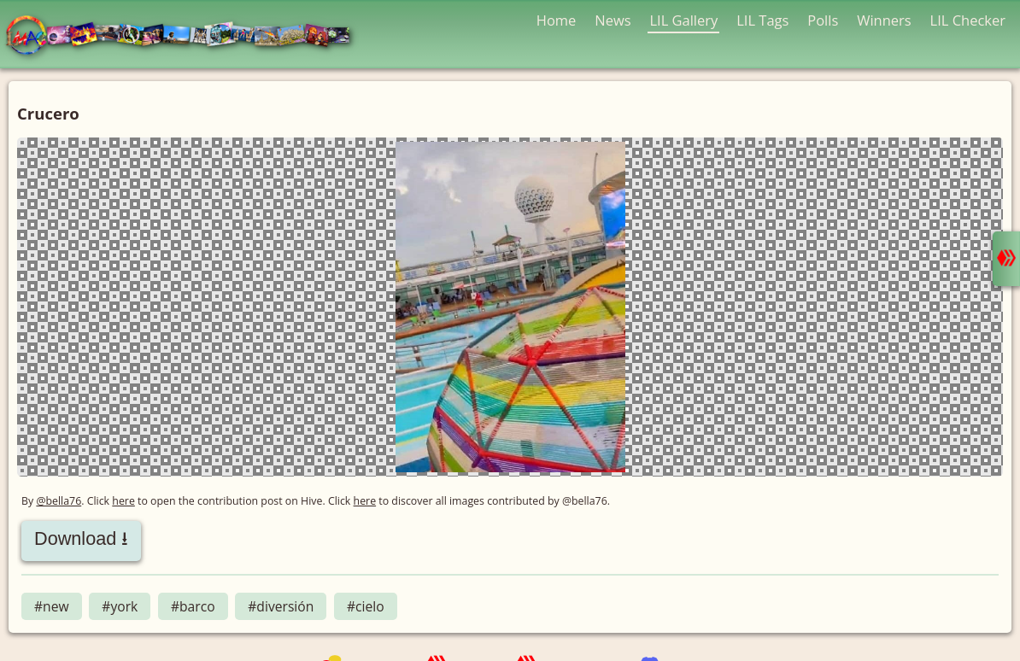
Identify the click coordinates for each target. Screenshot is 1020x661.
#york (120, 606)
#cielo (365, 606)
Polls (822, 20)
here (123, 501)
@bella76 (58, 501)
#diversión (281, 606)
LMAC (186, 36)
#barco (193, 606)
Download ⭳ (81, 538)
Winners (884, 20)
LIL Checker (967, 20)
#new (51, 606)
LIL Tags (762, 20)
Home (556, 20)
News (612, 20)
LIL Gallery (683, 20)
